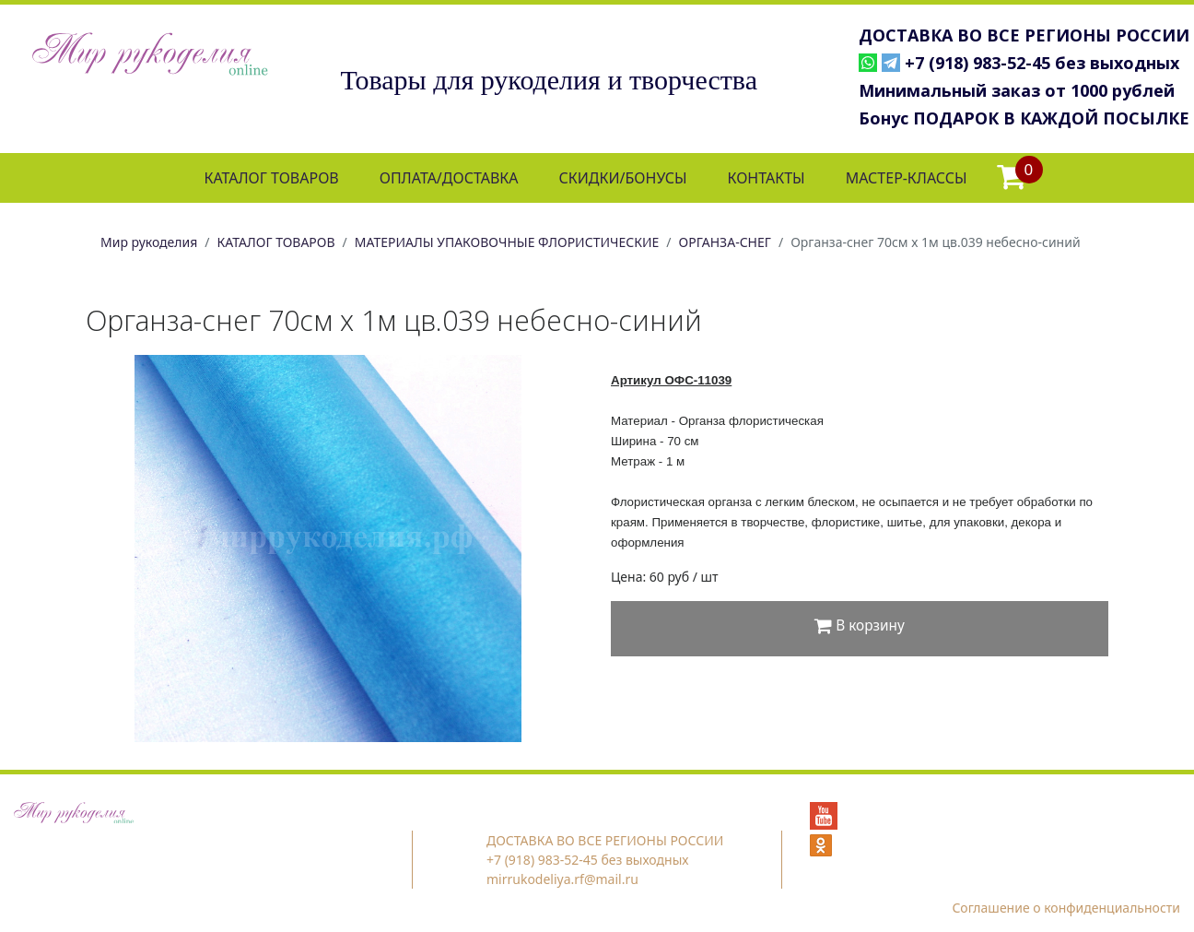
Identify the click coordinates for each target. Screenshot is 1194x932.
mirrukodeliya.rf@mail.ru (562, 879)
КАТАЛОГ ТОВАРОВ (271, 178)
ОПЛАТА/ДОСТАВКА (449, 178)
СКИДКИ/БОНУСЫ (623, 178)
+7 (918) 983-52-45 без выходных (1042, 63)
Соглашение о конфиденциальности (1066, 907)
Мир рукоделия (148, 242)
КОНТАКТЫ (765, 178)
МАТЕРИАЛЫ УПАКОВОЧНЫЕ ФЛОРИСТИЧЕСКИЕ (507, 242)
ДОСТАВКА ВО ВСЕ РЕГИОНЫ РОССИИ (1024, 35)
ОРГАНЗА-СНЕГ (725, 242)
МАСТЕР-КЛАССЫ (906, 178)
